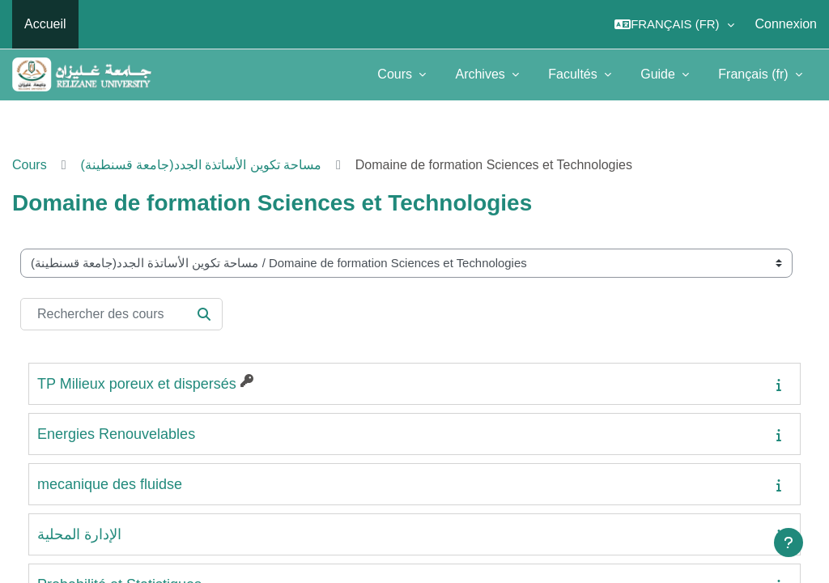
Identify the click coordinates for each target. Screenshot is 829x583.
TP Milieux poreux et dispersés (136, 384)
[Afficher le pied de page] (788, 542)
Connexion (786, 24)
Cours (396, 74)
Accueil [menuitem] (45, 24)
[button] (674, 24)
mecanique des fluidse (109, 484)
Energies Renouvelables (116, 434)
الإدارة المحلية (79, 534)
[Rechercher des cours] (121, 314)
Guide (659, 74)
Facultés (574, 74)
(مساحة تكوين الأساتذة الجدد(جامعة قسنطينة (201, 165)
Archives (481, 74)
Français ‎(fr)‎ (755, 74)
